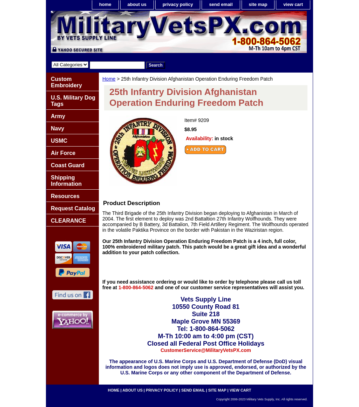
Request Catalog (73, 208)
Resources (65, 196)
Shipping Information (66, 181)
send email (220, 4)
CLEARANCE (68, 221)
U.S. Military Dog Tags (73, 101)
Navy (57, 128)
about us (137, 4)
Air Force (63, 153)
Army (58, 116)
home (105, 4)
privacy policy (178, 4)
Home (108, 79)
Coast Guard (67, 165)
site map (258, 4)
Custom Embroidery (66, 82)
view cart (293, 4)
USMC (59, 141)
